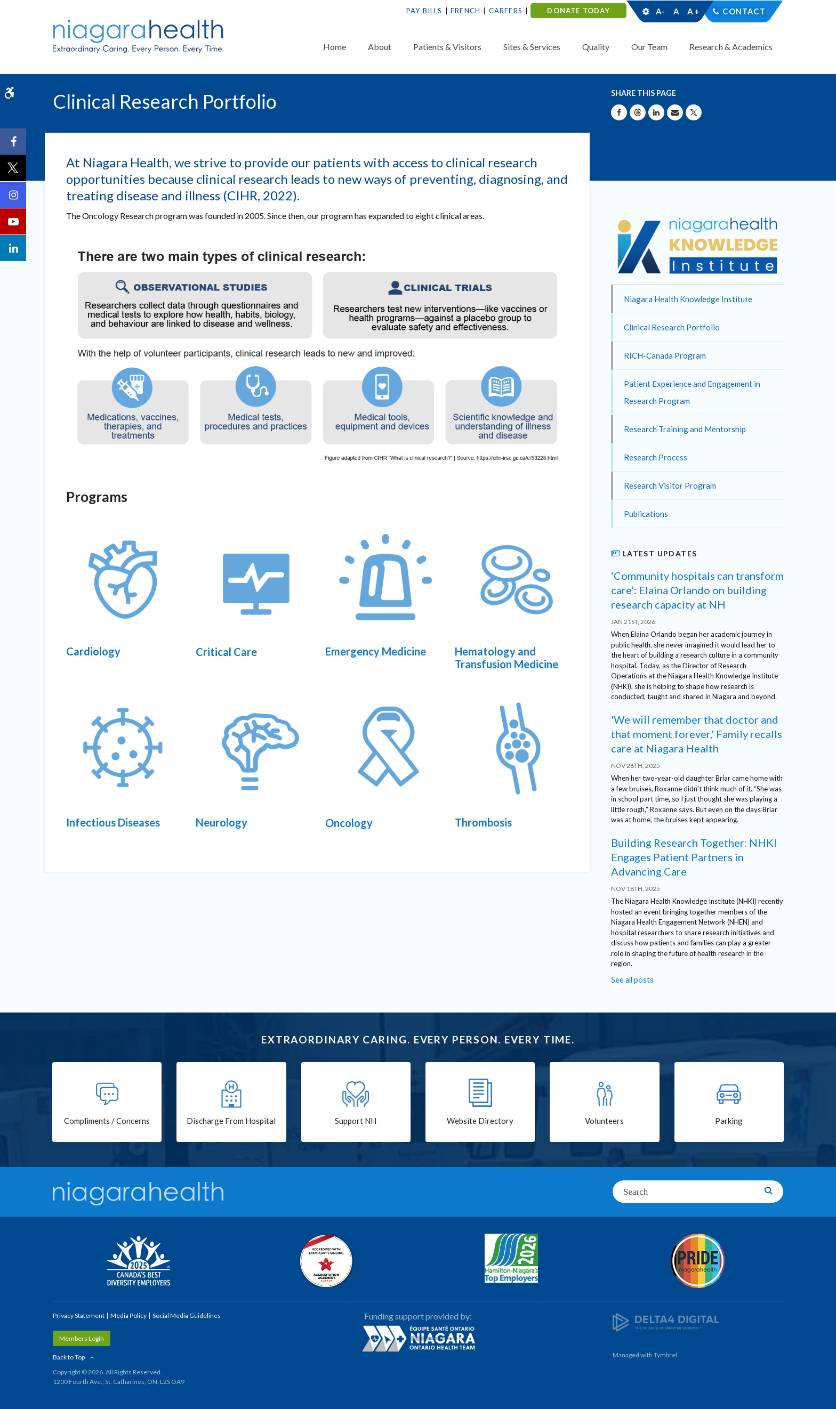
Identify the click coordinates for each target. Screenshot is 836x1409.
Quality (595, 47)
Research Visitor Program (670, 485)
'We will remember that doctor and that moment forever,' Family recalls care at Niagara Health (696, 734)
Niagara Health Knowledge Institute (688, 299)
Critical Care (226, 651)
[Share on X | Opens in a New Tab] (694, 112)
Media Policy (128, 1315)
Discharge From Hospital (231, 1122)
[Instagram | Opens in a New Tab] (13, 195)
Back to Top (69, 1357)
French (465, 10)
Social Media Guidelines (186, 1315)
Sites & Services (531, 47)
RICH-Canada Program (665, 355)
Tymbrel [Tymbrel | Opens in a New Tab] (665, 1355)
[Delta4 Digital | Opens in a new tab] (666, 1322)
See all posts (632, 979)
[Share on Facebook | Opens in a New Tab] (619, 112)
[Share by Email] (675, 112)
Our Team (649, 47)
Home (334, 47)
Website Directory (480, 1122)
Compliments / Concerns (107, 1122)
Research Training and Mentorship (685, 429)
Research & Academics (731, 47)
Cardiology (93, 651)
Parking (729, 1122)
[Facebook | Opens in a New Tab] (13, 141)
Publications (646, 514)
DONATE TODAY (578, 10)
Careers (505, 10)
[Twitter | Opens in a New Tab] (13, 168)
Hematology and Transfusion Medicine (506, 657)
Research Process (655, 457)
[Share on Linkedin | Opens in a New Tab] (656, 112)
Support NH (355, 1122)
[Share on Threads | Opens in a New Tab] (638, 112)
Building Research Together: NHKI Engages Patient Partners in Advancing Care (694, 857)
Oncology (349, 822)
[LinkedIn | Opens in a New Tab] (13, 248)
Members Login (81, 1338)
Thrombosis (483, 822)
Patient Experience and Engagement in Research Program (692, 392)
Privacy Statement (78, 1315)
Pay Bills (424, 10)
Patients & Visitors (447, 47)
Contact (744, 11)
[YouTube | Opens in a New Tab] (13, 221)
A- (660, 11)
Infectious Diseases (113, 822)
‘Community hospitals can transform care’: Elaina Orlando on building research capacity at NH (697, 590)
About (379, 47)
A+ (692, 11)
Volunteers (604, 1122)
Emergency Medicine (375, 651)
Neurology (221, 822)
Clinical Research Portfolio (672, 327)
